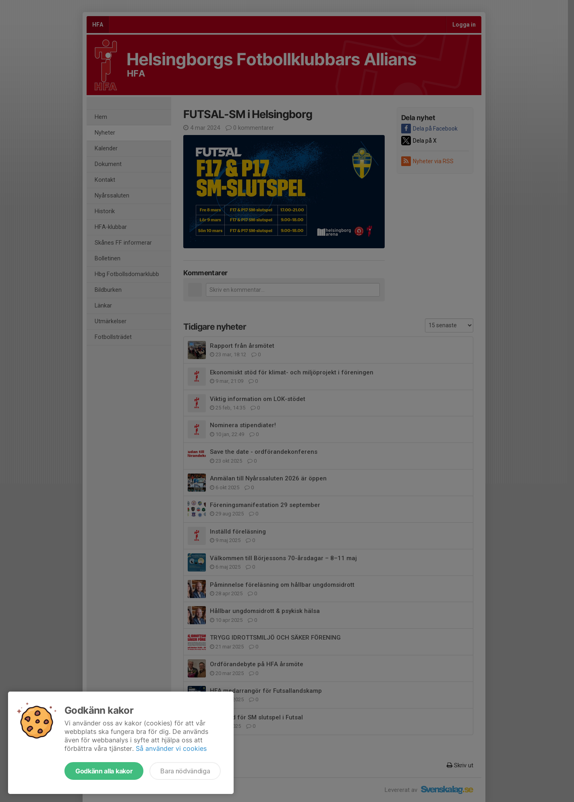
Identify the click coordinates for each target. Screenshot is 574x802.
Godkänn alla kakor (104, 771)
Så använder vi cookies (171, 748)
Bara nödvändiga (185, 771)
